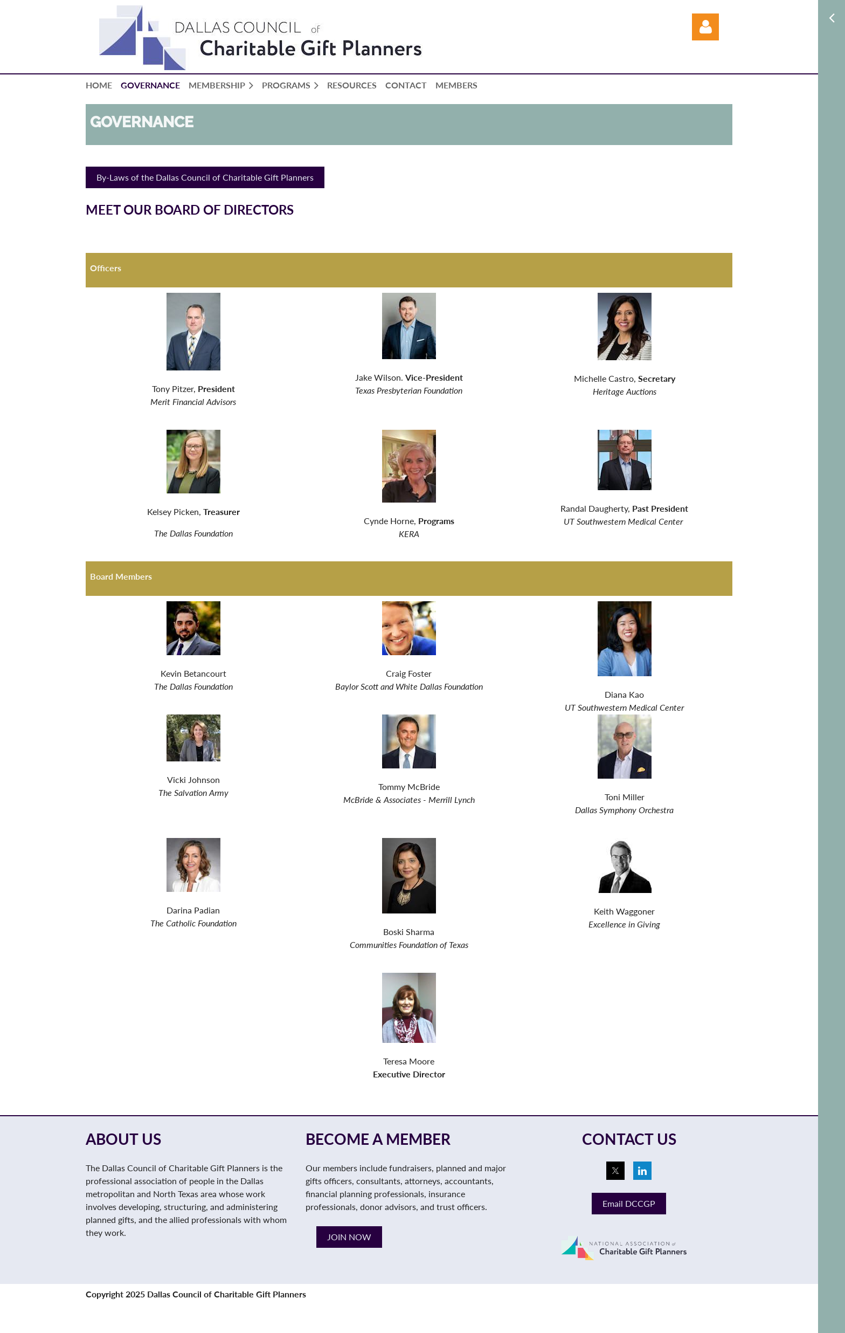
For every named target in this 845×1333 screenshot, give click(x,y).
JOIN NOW (349, 1237)
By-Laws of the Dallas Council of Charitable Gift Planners (205, 177)
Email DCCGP (628, 1203)
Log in (705, 26)
